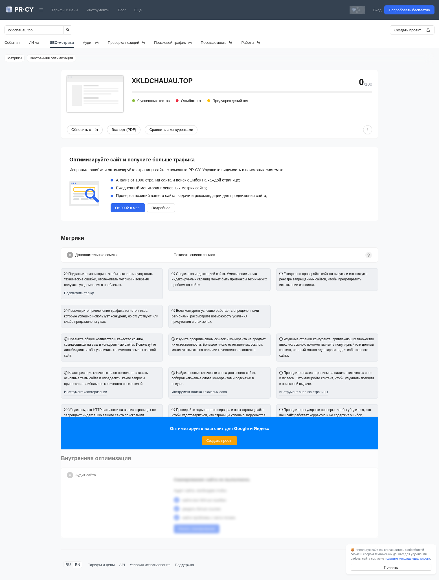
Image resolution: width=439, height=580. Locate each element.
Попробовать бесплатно (409, 10)
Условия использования (149, 565)
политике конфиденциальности (407, 558)
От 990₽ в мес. (128, 208)
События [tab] (12, 42)
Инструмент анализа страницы (303, 392)
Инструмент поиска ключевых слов (199, 392)
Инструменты (98, 10)
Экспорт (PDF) (123, 129)
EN (77, 564)
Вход (377, 10)
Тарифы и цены (64, 10)
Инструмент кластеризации (85, 392)
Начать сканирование (196, 529)
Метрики (14, 58)
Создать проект (412, 30)
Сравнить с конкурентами (171, 129)
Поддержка (184, 565)
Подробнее (161, 208)
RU (68, 564)
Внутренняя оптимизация (51, 58)
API (122, 565)
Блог (122, 10)
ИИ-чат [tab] (35, 42)
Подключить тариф (79, 293)
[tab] (91, 42)
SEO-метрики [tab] (62, 42)
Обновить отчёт (84, 129)
